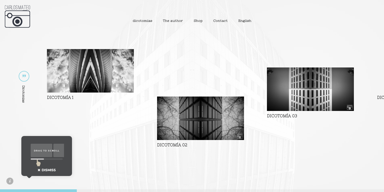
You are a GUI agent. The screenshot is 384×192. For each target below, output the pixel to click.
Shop (198, 21)
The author (173, 21)
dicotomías (142, 21)
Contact (220, 21)
